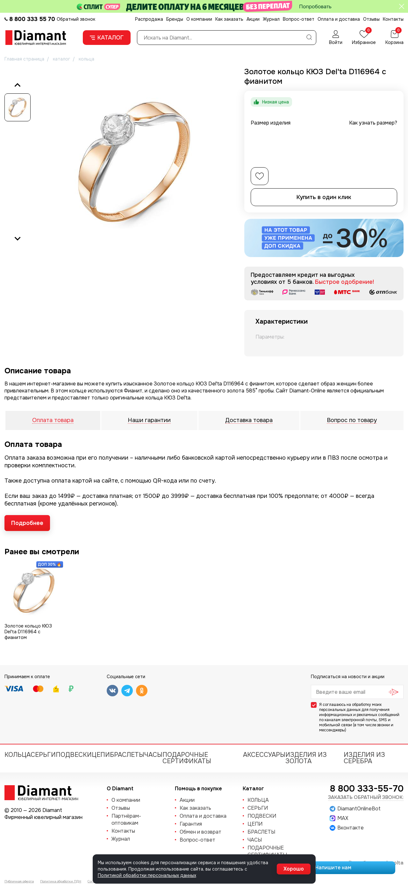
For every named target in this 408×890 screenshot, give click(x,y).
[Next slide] (17, 238)
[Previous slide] (17, 85)
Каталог (107, 37)
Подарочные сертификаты (186, 758)
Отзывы (371, 19)
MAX (339, 818)
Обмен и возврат (200, 832)
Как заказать (229, 19)
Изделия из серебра (364, 758)
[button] (17, 107)
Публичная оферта (19, 881)
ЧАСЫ (153, 755)
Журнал (271, 19)
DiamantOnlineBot (355, 809)
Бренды (174, 19)
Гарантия (191, 824)
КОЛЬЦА (17, 755)
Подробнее (27, 523)
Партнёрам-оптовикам (126, 819)
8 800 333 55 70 (32, 19)
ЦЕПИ (101, 755)
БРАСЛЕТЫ (127, 755)
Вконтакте (347, 828)
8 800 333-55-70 (367, 788)
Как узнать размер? (373, 122)
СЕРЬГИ (43, 755)
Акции (253, 19)
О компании (199, 19)
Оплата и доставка (339, 19)
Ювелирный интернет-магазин (44, 798)
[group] (133, 161)
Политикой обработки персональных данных (147, 875)
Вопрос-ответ (298, 19)
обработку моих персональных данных (350, 707)
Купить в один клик (324, 197)
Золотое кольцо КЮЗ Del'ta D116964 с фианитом (28, 631)
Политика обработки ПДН (60, 881)
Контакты (393, 19)
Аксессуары (264, 755)
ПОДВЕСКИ (74, 755)
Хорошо (293, 868)
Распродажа (149, 19)
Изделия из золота (306, 758)
